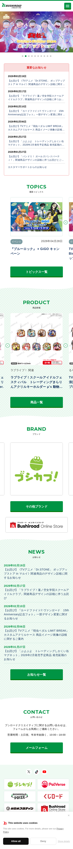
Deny (43, 841)
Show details (64, 841)
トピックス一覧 (36, 271)
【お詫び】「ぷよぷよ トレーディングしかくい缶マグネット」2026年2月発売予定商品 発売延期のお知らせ (36, 655)
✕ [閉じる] (69, 815)
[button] (22, 56)
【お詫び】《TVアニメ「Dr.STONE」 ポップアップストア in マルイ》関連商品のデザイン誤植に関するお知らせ (36, 573)
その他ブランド (36, 506)
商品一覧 (36, 402)
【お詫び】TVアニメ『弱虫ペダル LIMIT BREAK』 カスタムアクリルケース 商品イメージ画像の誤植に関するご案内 (38, 634)
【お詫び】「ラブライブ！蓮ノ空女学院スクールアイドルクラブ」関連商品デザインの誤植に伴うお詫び (36, 594)
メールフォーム (36, 747)
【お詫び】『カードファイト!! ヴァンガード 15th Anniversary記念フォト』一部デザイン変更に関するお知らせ (36, 614)
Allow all (16, 841)
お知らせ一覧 (36, 674)
